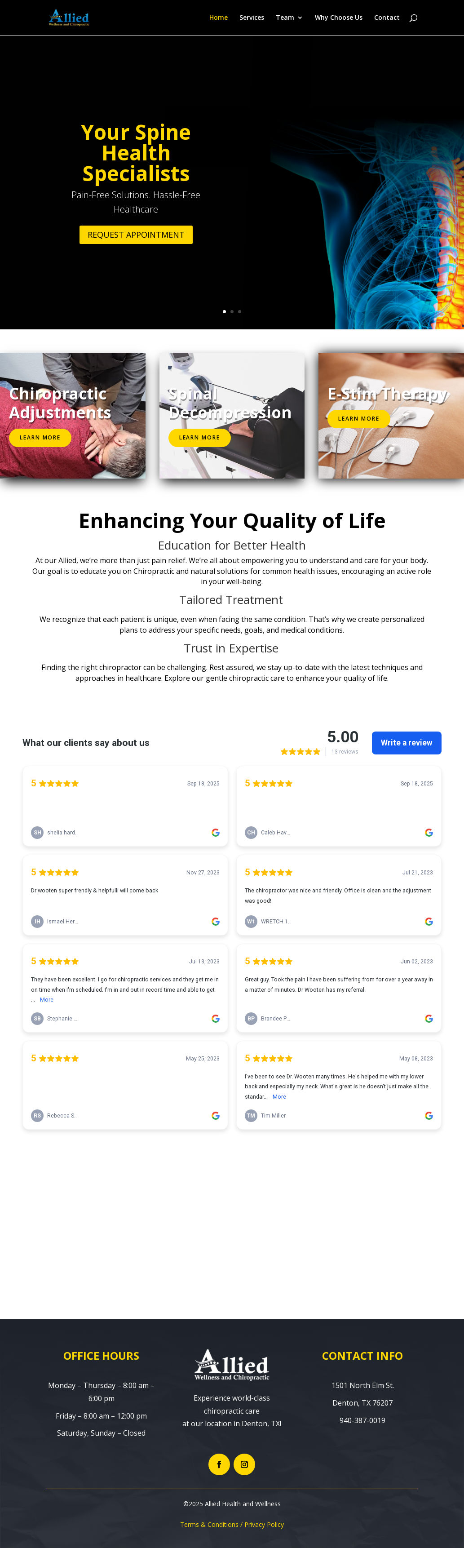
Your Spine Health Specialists (136, 152)
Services (251, 18)
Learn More (40, 437)
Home (218, 18)
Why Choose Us (338, 18)
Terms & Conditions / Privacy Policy (232, 1524)
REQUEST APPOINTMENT (136, 234)
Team (285, 18)
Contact (387, 18)
